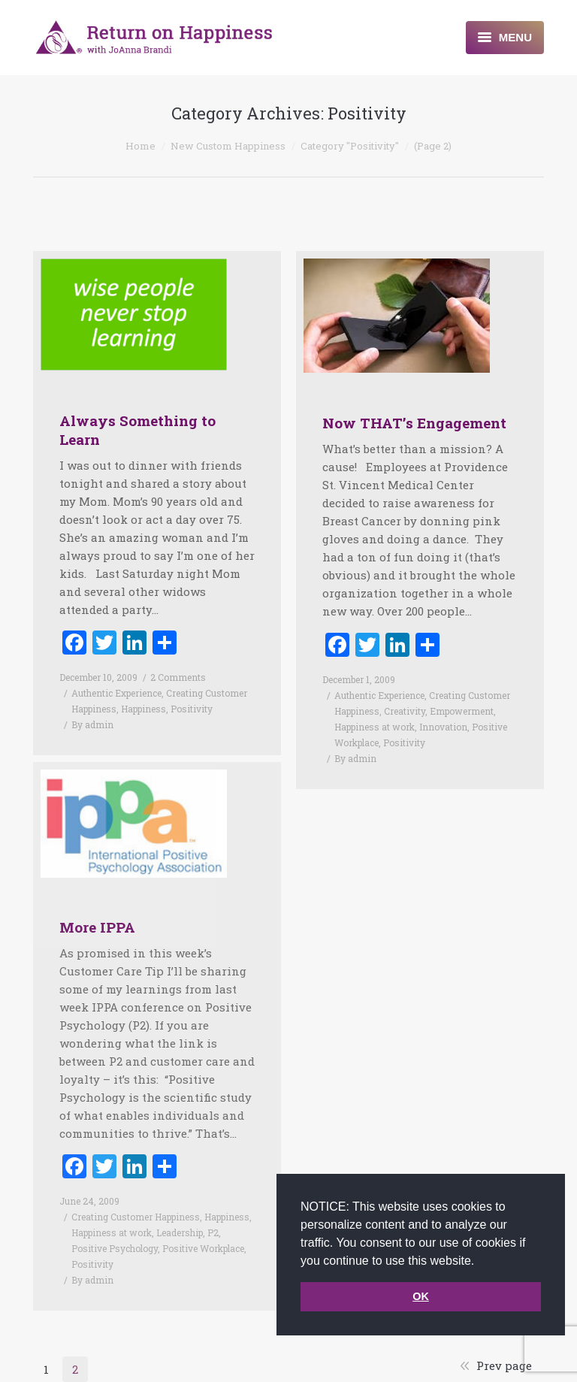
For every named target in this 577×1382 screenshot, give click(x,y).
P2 (213, 1213)
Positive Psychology (114, 1229)
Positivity (192, 709)
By (92, 724)
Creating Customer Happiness (135, 1197)
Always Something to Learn (137, 430)
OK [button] (420, 1296)
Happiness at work (374, 727)
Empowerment (462, 711)
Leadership (179, 1213)
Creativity (404, 711)
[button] (480, 1262)
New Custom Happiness (228, 146)
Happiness (143, 709)
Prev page (504, 1365)
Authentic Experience (116, 693)
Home (140, 146)
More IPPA (97, 907)
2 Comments (178, 677)
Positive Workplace (203, 1229)
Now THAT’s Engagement (414, 422)
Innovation (443, 727)
